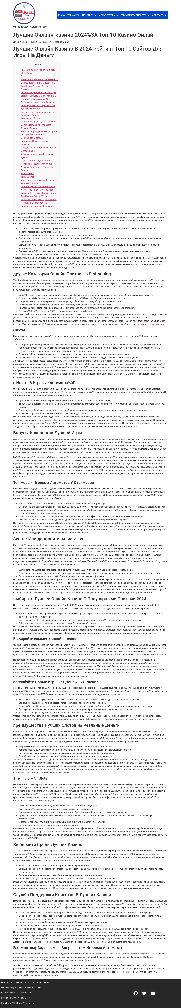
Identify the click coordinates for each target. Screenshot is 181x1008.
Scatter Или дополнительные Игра (38, 92)
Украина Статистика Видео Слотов (39, 193)
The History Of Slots (30, 118)
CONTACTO (159, 15)
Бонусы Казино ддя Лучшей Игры (38, 82)
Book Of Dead (27, 173)
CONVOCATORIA (109, 15)
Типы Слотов (27, 177)
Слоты (24, 76)
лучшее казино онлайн (152, 324)
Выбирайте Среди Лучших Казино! (38, 121)
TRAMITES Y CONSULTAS (135, 15)
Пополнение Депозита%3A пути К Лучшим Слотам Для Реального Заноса (38, 167)
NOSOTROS (89, 15)
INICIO (61, 15)
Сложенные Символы (32, 138)
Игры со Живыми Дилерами (35, 160)
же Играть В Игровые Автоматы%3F (39, 79)
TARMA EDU (73, 15)
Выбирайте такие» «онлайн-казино (38, 102)
